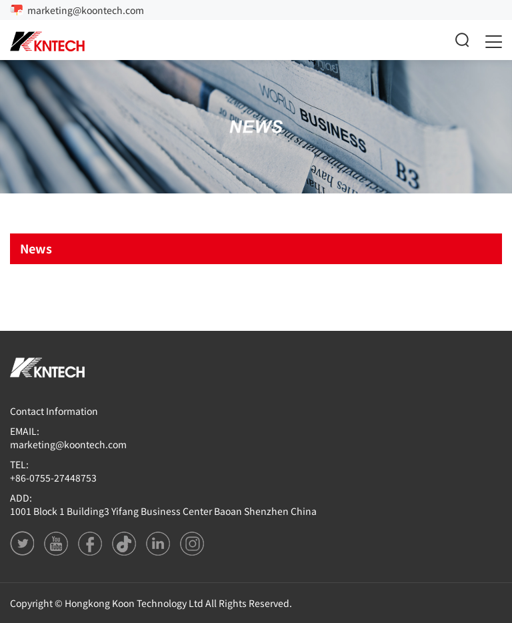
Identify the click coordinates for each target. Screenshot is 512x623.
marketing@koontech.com (85, 10)
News (36, 248)
